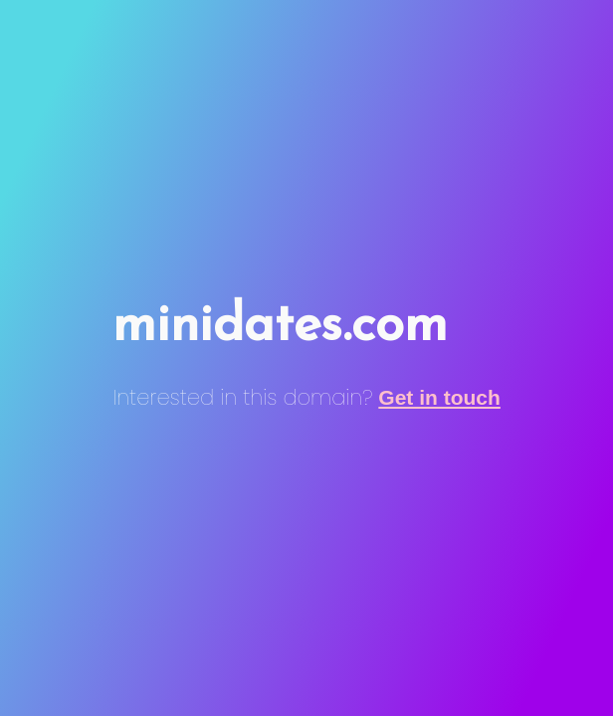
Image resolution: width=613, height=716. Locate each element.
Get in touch (439, 397)
